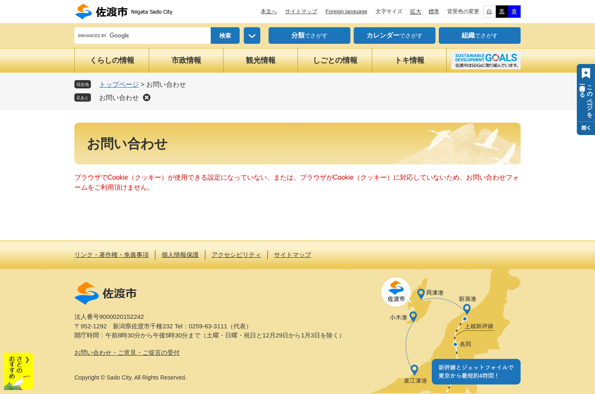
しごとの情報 (335, 60)
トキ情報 (409, 60)
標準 (433, 11)
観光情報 (261, 60)
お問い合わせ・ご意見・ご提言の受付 (127, 352)
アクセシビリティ (236, 254)
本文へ (269, 11)
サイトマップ (301, 11)
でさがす (309, 35)
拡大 (415, 11)
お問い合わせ (119, 97)
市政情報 (186, 60)
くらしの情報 (112, 60)
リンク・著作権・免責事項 (111, 254)
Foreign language (346, 11)
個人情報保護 (180, 254)
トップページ (119, 84)
